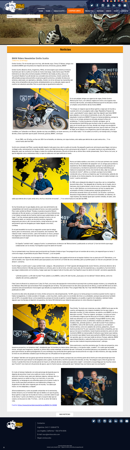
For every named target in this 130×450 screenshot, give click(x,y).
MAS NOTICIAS (64, 414)
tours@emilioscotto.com (51, 434)
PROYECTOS (89, 11)
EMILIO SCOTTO (59, 11)
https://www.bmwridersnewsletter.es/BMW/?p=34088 (37, 405)
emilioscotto (46, 438)
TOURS (48, 11)
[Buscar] (63, 4)
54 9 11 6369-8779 (52, 427)
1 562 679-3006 (60, 431)
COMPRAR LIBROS (74, 11)
